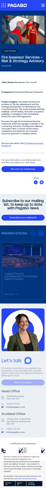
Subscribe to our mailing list (25, 217)
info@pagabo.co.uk (15, 408)
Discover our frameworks (26, 169)
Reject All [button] (19, 483)
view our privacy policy (27, 479)
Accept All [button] (8, 483)
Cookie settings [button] (31, 483)
